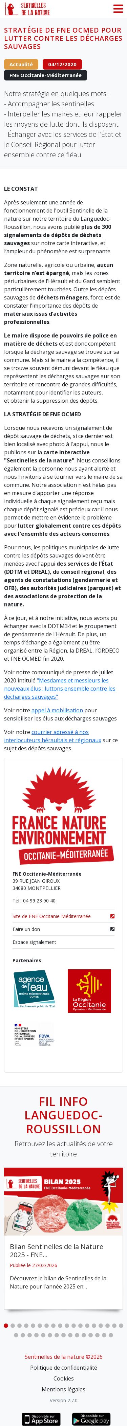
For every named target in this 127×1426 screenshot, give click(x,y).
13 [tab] (87, 1325)
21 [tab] (29, 1335)
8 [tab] (53, 1325)
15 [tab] (101, 1325)
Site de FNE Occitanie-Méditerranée (63, 916)
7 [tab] (46, 1325)
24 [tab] (50, 1335)
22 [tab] (36, 1335)
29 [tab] (84, 1335)
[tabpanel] (63, 1239)
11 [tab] (73, 1325)
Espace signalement (34, 942)
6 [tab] (40, 1325)
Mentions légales (63, 1389)
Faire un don (63, 929)
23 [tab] (43, 1335)
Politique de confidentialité (63, 1367)
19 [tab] (16, 1335)
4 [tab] (26, 1325)
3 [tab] (19, 1325)
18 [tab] (121, 1325)
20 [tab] (23, 1335)
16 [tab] (107, 1325)
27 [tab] (70, 1335)
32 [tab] (104, 1335)
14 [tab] (94, 1325)
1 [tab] (6, 1325)
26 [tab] (63, 1335)
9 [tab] (60, 1325)
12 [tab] (80, 1325)
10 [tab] (67, 1325)
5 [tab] (33, 1325)
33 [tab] (111, 1335)
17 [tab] (114, 1325)
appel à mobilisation (57, 710)
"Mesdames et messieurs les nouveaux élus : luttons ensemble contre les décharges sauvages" (59, 688)
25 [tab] (57, 1335)
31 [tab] (97, 1335)
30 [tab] (90, 1335)
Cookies (64, 1378)
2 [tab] (12, 1325)
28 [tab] (77, 1335)
